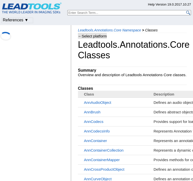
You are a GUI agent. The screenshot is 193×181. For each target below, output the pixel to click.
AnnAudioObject (97, 102)
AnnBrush (92, 112)
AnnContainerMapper (102, 160)
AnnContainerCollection (104, 150)
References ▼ (15, 20)
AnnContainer (95, 141)
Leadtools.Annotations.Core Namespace (109, 30)
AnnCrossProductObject (104, 169)
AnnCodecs (94, 121)
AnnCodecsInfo (97, 131)
